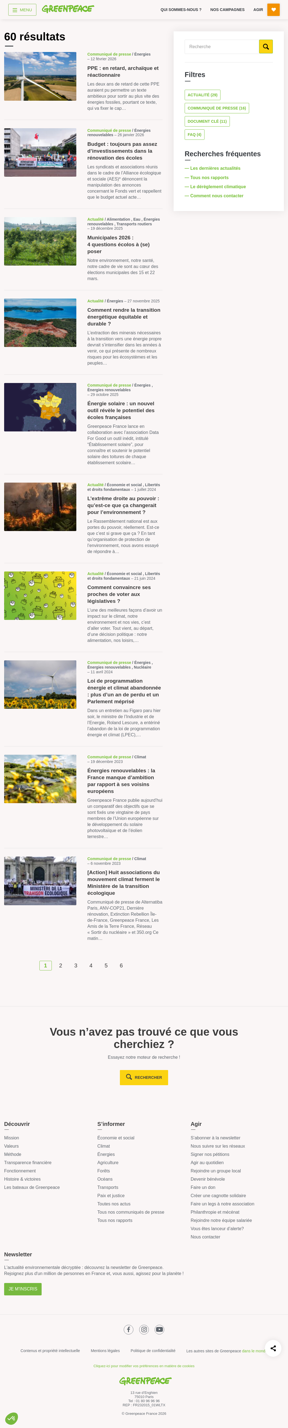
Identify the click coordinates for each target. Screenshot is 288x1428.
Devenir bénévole (208, 1179)
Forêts (103, 1171)
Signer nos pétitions (210, 1154)
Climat (103, 1146)
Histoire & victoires (22, 1179)
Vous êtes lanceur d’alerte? (217, 1228)
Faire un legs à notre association (222, 1204)
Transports (107, 1187)
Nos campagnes (227, 9)
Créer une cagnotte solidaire (218, 1195)
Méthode (12, 1154)
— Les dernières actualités (213, 168)
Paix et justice (111, 1195)
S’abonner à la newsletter (216, 1138)
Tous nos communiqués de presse (130, 1212)
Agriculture (107, 1162)
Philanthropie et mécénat (215, 1212)
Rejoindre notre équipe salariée (221, 1220)
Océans (104, 1179)
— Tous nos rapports (207, 177)
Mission (11, 1138)
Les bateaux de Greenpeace (32, 1187)
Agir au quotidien (207, 1162)
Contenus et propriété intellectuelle (50, 1350)
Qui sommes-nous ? (181, 9)
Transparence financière (28, 1162)
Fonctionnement (20, 1171)
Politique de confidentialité (153, 1350)
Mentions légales (105, 1350)
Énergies (106, 1154)
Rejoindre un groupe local (216, 1171)
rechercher (148, 1077)
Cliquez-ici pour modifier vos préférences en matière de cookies (143, 1366)
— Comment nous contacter (215, 195)
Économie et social (115, 1138)
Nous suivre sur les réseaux (218, 1146)
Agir (258, 9)
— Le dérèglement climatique (216, 186)
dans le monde (255, 1351)
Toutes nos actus (113, 1204)
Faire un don (203, 1187)
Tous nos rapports (114, 1220)
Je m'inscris (23, 1289)
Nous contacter (205, 1237)
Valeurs (11, 1146)
